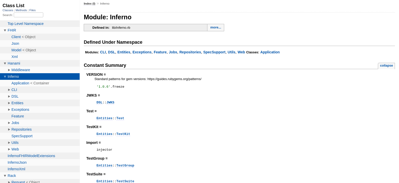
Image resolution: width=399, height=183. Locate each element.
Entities (123, 52)
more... (215, 27)
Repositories (190, 52)
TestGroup (125, 169)
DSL (111, 52)
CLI (103, 52)
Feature (160, 52)
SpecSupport (214, 52)
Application (270, 52)
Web (241, 52)
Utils (231, 52)
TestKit (123, 136)
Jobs (173, 52)
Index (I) (89, 3)
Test (120, 120)
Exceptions (142, 52)
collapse (386, 65)
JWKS (110, 103)
